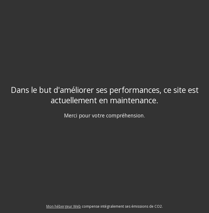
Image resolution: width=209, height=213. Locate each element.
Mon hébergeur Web (63, 206)
